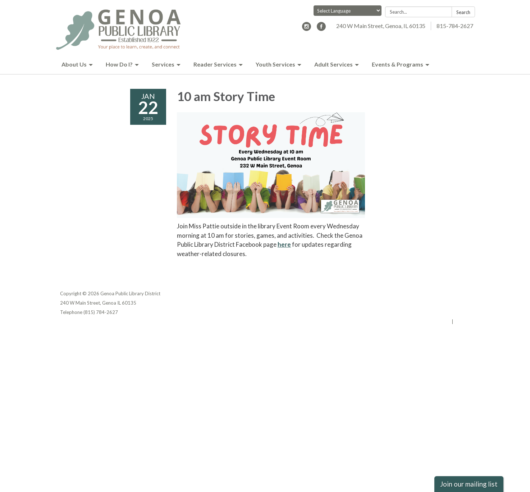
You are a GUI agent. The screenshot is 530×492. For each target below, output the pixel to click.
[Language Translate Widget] (347, 10)
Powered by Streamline (424, 321)
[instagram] (306, 28)
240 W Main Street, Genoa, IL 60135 (380, 25)
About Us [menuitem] (74, 64)
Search (463, 12)
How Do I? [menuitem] (119, 64)
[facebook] (321, 28)
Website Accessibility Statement (432, 312)
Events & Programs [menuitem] (397, 64)
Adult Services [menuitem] (333, 64)
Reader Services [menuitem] (215, 64)
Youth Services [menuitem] (275, 64)
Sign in (462, 321)
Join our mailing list (469, 484)
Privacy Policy (454, 293)
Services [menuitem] (163, 64)
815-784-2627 (455, 25)
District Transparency (445, 303)
